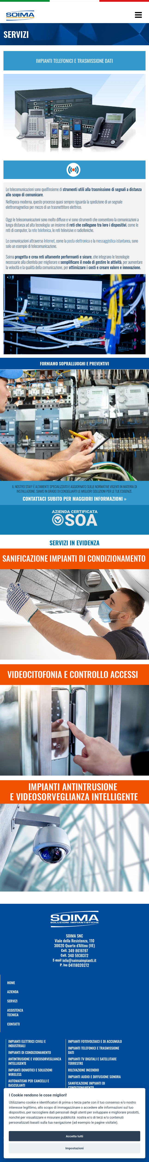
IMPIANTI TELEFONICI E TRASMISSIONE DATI (93, 1050)
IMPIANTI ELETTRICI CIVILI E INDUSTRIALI (27, 1043)
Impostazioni (74, 1148)
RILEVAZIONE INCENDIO (83, 1069)
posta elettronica (78, 241)
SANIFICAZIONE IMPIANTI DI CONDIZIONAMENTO (86, 1085)
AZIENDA (9, 991)
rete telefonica (41, 230)
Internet (49, 241)
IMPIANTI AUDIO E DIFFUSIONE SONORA (94, 1076)
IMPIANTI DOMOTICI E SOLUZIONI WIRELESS (30, 1072)
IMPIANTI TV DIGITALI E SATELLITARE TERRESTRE (92, 1061)
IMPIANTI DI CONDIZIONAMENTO (29, 1052)
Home (9, 982)
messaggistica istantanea (113, 241)
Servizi (9, 1000)
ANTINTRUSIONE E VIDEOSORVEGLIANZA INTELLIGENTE (34, 1061)
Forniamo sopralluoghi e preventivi (74, 364)
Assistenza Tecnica (9, 1012)
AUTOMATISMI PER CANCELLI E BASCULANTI (28, 1083)
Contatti (9, 1023)
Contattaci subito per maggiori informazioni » (74, 498)
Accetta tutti (74, 1136)
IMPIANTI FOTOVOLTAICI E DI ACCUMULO (95, 1041)
